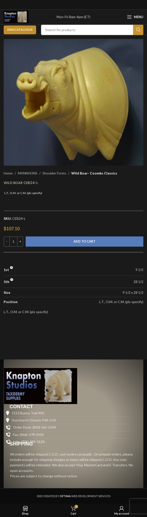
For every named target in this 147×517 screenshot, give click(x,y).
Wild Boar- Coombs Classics (94, 173)
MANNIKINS (27, 173)
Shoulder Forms (54, 173)
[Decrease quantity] (7, 241)
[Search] (92, 30)
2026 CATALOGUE (20, 29)
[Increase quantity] (20, 241)
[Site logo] (16, 16)
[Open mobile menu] (135, 17)
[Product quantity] (13, 241)
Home (8, 173)
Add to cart (84, 241)
